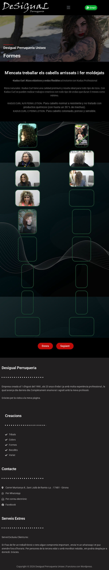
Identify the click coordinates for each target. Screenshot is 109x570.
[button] (68, 7)
